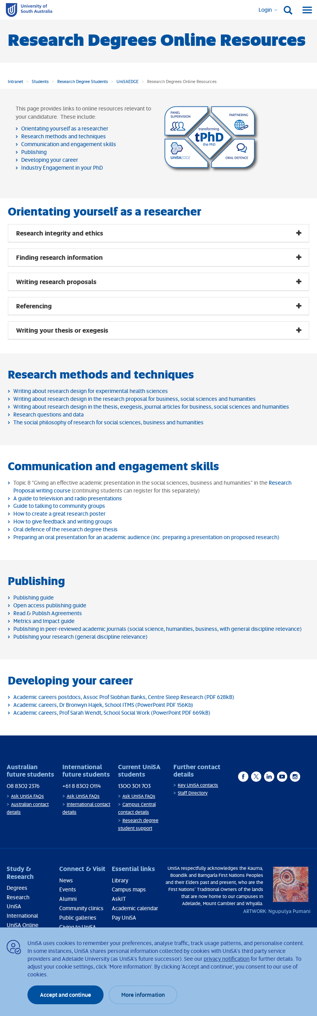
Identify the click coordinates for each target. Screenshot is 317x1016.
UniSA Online (22, 925)
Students (40, 81)
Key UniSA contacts (198, 785)
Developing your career (49, 159)
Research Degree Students (82, 81)
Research (18, 897)
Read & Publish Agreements (47, 613)
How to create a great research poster (59, 513)
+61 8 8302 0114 (81, 786)
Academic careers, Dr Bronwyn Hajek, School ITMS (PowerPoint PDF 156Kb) (103, 704)
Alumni (68, 898)
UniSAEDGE (127, 81)
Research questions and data (48, 414)
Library (120, 880)
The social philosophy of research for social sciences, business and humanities (108, 422)
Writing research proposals (56, 281)
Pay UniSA (124, 917)
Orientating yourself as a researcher (64, 128)
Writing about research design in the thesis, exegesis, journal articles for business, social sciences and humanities (151, 406)
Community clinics (81, 908)
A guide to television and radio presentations (67, 498)
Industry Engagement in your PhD (62, 167)
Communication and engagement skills (68, 144)
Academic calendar (135, 908)
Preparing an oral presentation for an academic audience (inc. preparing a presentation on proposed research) (146, 537)
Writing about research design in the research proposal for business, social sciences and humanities (134, 398)
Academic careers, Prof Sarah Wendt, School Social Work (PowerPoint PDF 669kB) (111, 712)
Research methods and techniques (63, 136)
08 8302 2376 (23, 786)
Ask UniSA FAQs (27, 796)
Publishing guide (33, 597)
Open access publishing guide (49, 605)
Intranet (15, 81)
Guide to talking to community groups (59, 505)
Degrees (17, 887)
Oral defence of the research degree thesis (65, 529)
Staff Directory (193, 793)
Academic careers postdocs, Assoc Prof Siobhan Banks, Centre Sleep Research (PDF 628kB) (123, 697)
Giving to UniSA (77, 927)
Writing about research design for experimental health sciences (90, 391)
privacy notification (227, 958)
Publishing (34, 152)
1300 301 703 (134, 786)
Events (67, 889)
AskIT (119, 898)
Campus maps (129, 889)
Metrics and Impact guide (44, 621)
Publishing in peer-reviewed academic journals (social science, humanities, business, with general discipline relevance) (157, 628)
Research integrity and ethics (59, 232)
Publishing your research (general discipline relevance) (80, 636)
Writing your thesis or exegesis (62, 330)
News (66, 880)
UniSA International (22, 910)
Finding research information (59, 257)
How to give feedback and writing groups (62, 521)
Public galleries (78, 917)
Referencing (34, 305)
